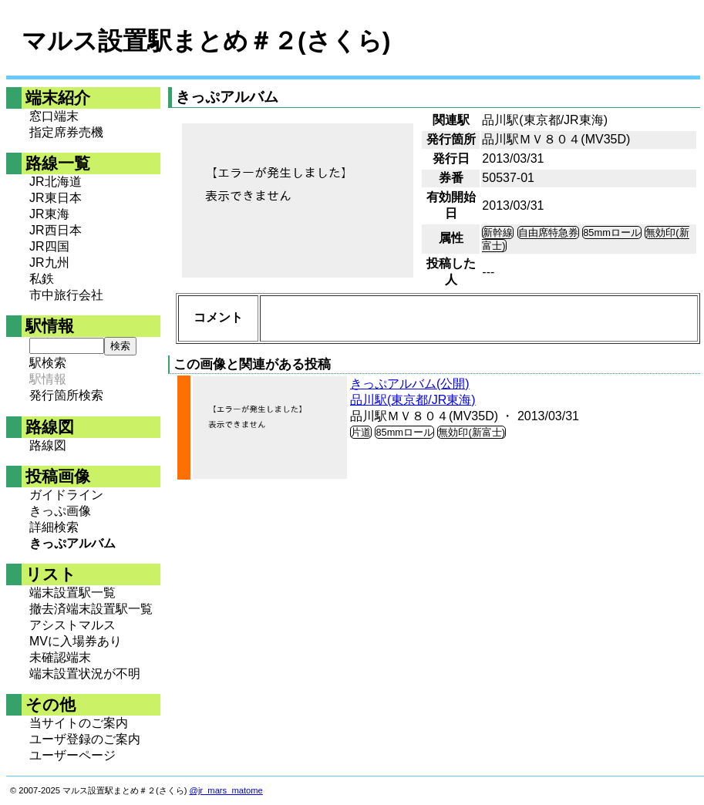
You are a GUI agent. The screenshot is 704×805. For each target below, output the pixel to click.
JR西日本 (55, 230)
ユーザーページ (72, 755)
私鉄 (41, 278)
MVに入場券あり (75, 641)
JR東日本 (55, 197)
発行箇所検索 (66, 395)
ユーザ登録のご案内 (84, 739)
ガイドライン (66, 494)
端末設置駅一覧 (72, 592)
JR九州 (49, 262)
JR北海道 (55, 181)
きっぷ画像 (60, 510)
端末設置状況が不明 (84, 673)
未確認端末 (60, 657)
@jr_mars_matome (226, 790)
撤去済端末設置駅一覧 (91, 608)
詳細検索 (54, 527)
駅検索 (47, 362)
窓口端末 (54, 116)
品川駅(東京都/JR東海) (413, 399)
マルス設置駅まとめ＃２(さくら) (206, 41)
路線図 (47, 445)
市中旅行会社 (66, 294)
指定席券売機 (66, 132)
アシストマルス (72, 625)
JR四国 (49, 246)
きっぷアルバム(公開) (410, 383)
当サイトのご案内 (78, 722)
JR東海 (49, 214)
